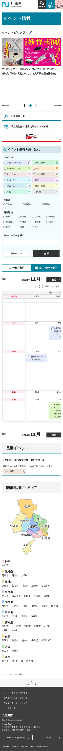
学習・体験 (40, 162)
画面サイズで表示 (52, 286)
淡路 (22, 227)
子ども (9, 204)
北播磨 (9, 222)
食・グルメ (12, 174)
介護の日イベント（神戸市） (36, 358)
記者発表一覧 (18, 116)
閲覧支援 (42, 7)
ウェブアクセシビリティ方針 (16, 703)
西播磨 (38, 222)
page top (31, 684)
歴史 (37, 180)
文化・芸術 (40, 174)
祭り (37, 168)
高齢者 (28, 204)
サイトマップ (10, 708)
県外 (37, 227)
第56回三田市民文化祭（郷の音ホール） (26, 460)
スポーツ (11, 180)
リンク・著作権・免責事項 (15, 693)
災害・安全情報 (59, 7)
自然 (9, 191)
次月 (54, 279)
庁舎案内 (47, 737)
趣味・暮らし (13, 186)
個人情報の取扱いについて (15, 698)
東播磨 (52, 216)
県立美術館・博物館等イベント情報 (29, 126)
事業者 (47, 204)
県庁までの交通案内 (16, 737)
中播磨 (23, 222)
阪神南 (23, 216)
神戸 (8, 216)
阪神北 (38, 216)
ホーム (5, 674)
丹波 (8, 227)
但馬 (51, 222)
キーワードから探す (13, 235)
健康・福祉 (40, 186)
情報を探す (50, 7)
